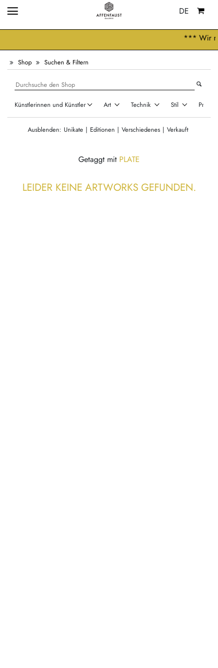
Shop (25, 62)
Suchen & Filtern (66, 62)
